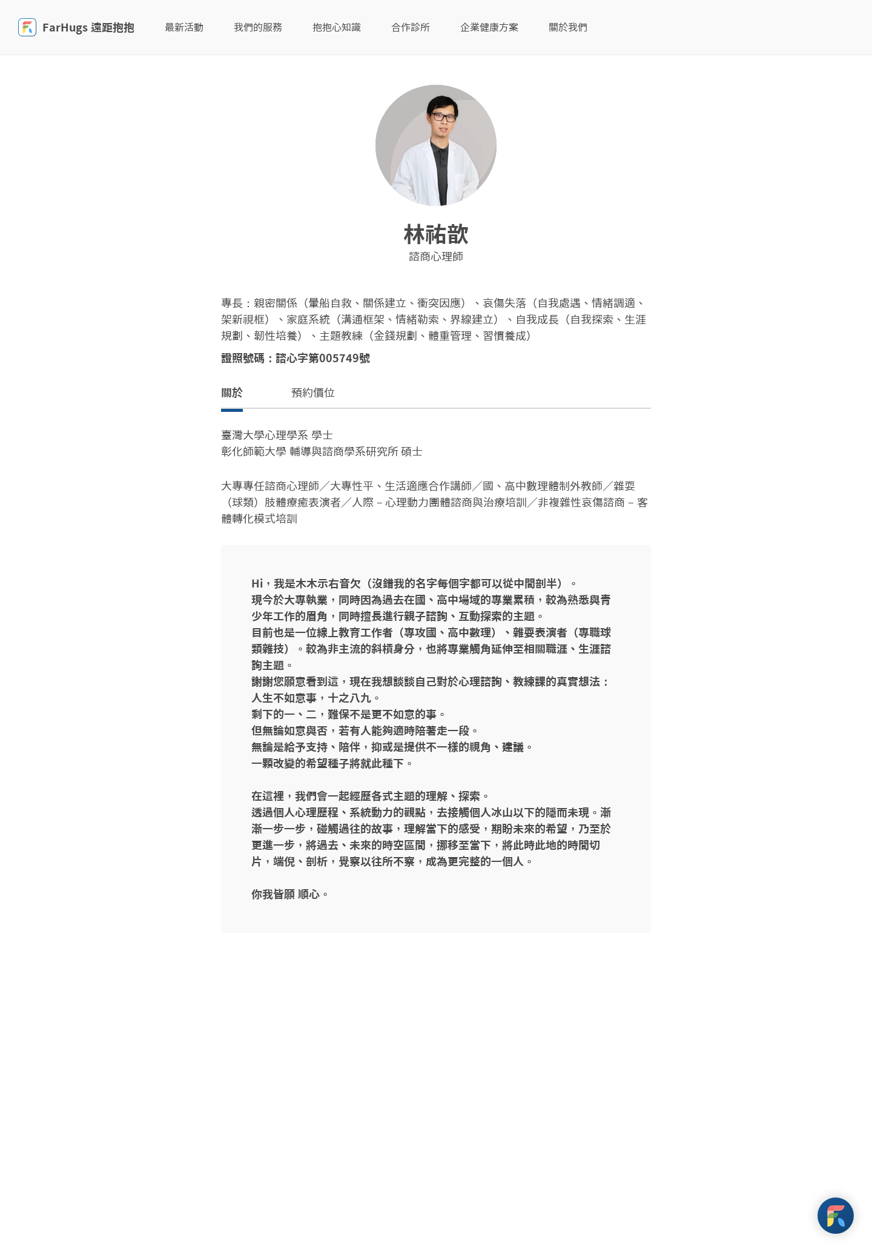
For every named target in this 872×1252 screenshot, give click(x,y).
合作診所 (410, 27)
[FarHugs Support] (836, 1215)
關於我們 (568, 27)
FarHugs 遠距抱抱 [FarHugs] (76, 27)
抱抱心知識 (336, 27)
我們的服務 (258, 27)
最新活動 (184, 27)
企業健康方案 (489, 27)
